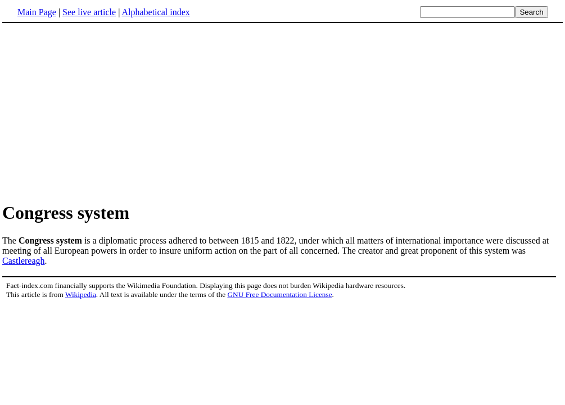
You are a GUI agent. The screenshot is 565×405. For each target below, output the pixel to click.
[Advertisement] (96, 112)
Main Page (36, 12)
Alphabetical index (155, 12)
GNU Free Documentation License (279, 294)
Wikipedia (80, 294)
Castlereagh (23, 261)
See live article (89, 12)
